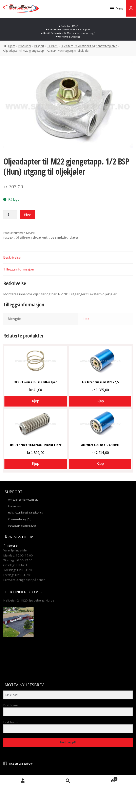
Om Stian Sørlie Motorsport (23, 499)
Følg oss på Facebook (18, 763)
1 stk (85, 318)
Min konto (22, 780)
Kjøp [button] (35, 400)
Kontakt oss (14, 506)
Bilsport (39, 46)
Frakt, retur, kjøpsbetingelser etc (25, 512)
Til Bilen (52, 46)
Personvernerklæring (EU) (22, 525)
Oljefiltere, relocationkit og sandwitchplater (89, 46)
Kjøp (27, 214)
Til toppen (10, 545)
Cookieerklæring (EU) (19, 519)
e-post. (87, 29)
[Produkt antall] (10, 214)
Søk (68, 780)
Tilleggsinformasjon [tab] (18, 269)
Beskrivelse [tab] (12, 257)
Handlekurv (104, 778)
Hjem (11, 46)
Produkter (24, 46)
